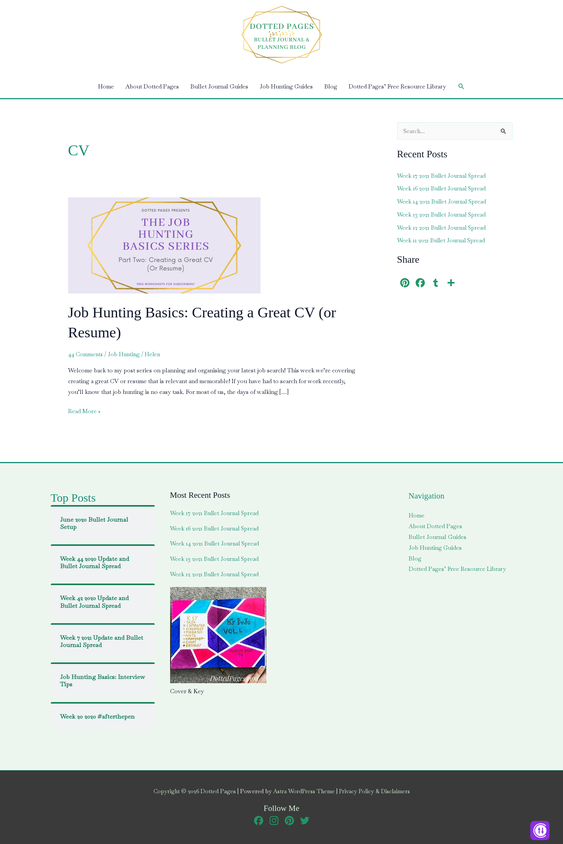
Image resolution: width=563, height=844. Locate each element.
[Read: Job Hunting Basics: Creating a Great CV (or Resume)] (164, 244)
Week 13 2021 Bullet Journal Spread (443, 214)
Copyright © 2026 (191, 791)
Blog (330, 86)
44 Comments (86, 354)
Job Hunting (125, 354)
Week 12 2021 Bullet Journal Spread (443, 227)
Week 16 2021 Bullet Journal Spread (443, 188)
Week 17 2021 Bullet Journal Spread (443, 175)
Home (106, 86)
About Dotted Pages (152, 86)
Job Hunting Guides (286, 86)
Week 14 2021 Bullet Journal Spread (443, 201)
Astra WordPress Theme (302, 791)
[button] (461, 86)
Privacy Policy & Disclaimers (376, 791)
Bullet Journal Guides (219, 86)
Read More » (84, 411)
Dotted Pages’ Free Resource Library (397, 86)
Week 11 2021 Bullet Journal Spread (442, 240)
